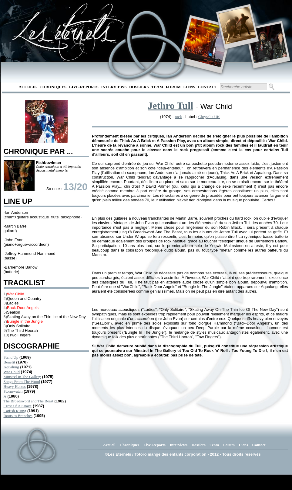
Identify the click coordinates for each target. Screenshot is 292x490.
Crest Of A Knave (18, 406)
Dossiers (139, 87)
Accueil (28, 87)
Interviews (113, 87)
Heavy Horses (15, 386)
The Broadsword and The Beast (28, 401)
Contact (207, 87)
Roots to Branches (18, 415)
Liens (189, 87)
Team (157, 87)
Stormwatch (13, 391)
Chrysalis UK (209, 116)
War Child (12, 372)
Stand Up (11, 357)
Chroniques (52, 87)
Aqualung (11, 367)
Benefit (9, 362)
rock (178, 116)
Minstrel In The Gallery (22, 376)
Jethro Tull (170, 105)
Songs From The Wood (22, 381)
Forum (173, 87)
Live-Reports (84, 87)
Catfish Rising (15, 410)
